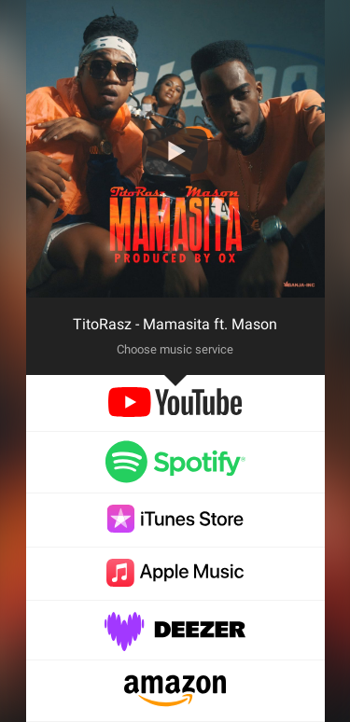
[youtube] (175, 412)
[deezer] (175, 641)
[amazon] (175, 702)
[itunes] (175, 527)
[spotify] (175, 474)
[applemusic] (175, 582)
